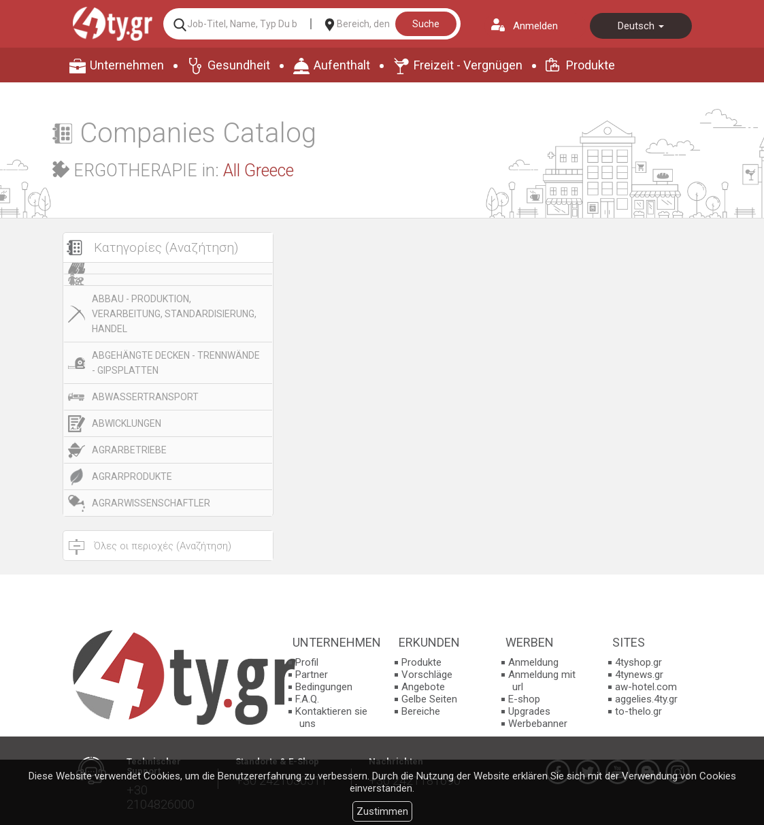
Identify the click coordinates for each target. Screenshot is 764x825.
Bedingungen (323, 687)
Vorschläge (426, 674)
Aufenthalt (342, 65)
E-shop (524, 699)
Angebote (423, 687)
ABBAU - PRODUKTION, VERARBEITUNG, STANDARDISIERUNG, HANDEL (174, 313)
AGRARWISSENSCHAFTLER (151, 503)
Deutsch (641, 26)
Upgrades (529, 711)
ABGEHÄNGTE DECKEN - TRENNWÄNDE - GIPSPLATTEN (176, 363)
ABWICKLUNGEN (126, 423)
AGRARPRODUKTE (132, 476)
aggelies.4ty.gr (646, 699)
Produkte (590, 65)
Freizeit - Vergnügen (468, 65)
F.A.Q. (307, 699)
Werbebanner (537, 723)
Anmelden (535, 26)
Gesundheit (238, 65)
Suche (425, 23)
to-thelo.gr (638, 711)
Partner (311, 674)
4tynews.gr (639, 674)
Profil (306, 662)
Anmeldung (533, 662)
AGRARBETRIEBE (129, 449)
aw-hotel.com (646, 687)
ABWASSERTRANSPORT (145, 396)
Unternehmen (127, 65)
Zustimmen (382, 811)
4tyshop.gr (638, 662)
